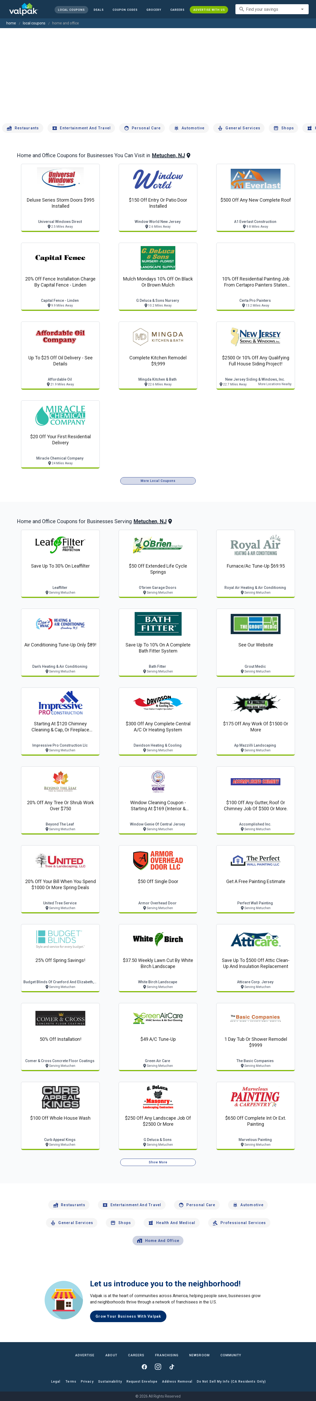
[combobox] (272, 9)
